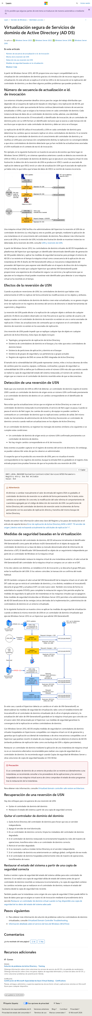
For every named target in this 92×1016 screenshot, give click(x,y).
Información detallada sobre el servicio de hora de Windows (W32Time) (39, 923)
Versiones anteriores (41, 1009)
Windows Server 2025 (23, 40)
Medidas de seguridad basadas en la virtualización (24, 63)
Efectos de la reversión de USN (17, 57)
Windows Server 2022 (43, 40)
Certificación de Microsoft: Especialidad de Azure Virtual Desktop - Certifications (35, 981)
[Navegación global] (2, 3)
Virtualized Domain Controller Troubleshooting (48, 920)
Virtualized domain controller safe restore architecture (61, 788)
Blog (53, 1009)
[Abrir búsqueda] (77, 3)
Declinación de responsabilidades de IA (16, 1009)
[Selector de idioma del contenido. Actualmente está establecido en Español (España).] (11, 1003)
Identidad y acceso (36, 20)
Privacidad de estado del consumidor (15, 1012)
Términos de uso (40, 1012)
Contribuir (63, 1009)
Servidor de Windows (19, 20)
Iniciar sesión (85, 3)
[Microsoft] (46, 3)
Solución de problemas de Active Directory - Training (24, 966)
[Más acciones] (86, 20)
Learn (6, 20)
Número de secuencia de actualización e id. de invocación (27, 53)
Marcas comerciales (56, 1012)
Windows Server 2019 (63, 40)
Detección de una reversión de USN (19, 60)
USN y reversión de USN (52, 242)
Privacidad (74, 1009)
